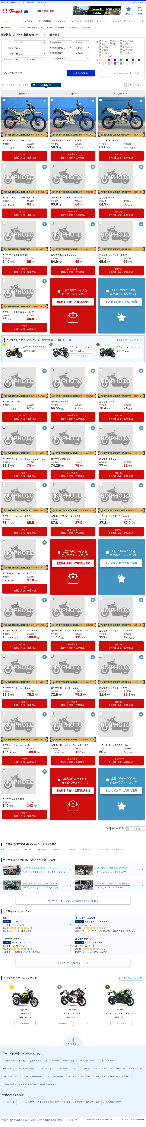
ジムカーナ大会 (118, 1069)
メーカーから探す (26, 1102)
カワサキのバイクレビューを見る (73, 963)
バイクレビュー (102, 21)
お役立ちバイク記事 (39, 1061)
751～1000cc (88, 849)
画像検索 (47, 21)
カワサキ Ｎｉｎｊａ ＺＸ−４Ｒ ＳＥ (69, 630)
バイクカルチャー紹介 (32, 1077)
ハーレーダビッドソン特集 (78, 1077)
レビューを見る (81, 356)
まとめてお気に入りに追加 (121, 301)
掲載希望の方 (50, 1120)
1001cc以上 (103, 849)
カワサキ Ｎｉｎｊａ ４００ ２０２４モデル (24, 459)
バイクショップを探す (72, 1102)
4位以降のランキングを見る (127, 340)
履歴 (140, 14)
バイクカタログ (119, 21)
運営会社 (61, 1120)
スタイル (28, 21)
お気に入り (128, 14)
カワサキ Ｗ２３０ (108, 197)
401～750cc (73, 849)
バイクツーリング (135, 21)
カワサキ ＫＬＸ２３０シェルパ (17, 140)
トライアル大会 (135, 1069)
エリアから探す (93, 1102)
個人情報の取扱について (20, 1120)
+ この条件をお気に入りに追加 (126, 73)
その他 (116, 849)
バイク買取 (88, 21)
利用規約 (4, 1120)
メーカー (18, 21)
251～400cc (58, 849)
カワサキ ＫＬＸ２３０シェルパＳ (19, 197)
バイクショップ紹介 (68, 1069)
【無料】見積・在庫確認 (23, 156)
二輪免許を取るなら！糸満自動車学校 (19, 1084)
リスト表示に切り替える (17, 85)
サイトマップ (138, 2)
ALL (4, 849)
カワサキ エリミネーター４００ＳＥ (20, 573)
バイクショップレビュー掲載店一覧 (18, 1069)
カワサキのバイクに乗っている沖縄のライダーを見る (73, 900)
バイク (7, 21)
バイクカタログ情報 (54, 1077)
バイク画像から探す (112, 1102)
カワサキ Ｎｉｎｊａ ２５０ (113, 255)
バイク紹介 (85, 1069)
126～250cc (43, 849)
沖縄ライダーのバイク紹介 (14, 1061)
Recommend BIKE (48, 1084)
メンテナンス (75, 21)
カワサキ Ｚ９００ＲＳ (13, 799)
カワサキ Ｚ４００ (108, 459)
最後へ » (139, 85)
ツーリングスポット (87, 1061)
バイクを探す (25, 1023)
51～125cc (28, 849)
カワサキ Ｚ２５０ (108, 401)
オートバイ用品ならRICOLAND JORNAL (112, 1077)
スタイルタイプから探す (48, 1102)
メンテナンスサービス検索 (63, 1061)
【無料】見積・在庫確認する (73, 302)
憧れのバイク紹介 (11, 1077)
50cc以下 (15, 849)
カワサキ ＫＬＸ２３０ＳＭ (15, 255)
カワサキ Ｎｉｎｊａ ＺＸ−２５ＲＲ (20, 630)
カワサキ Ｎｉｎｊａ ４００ (16, 516)
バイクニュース (100, 1069)
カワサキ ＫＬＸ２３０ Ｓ (112, 140)
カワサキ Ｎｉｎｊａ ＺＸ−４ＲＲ (115, 630)
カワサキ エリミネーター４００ (66, 516)
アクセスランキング (46, 1069)
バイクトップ (9, 1102)
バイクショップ (60, 21)
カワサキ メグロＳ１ (60, 459)
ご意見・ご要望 (37, 1120)
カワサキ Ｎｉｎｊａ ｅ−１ (16, 745)
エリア (38, 21)
